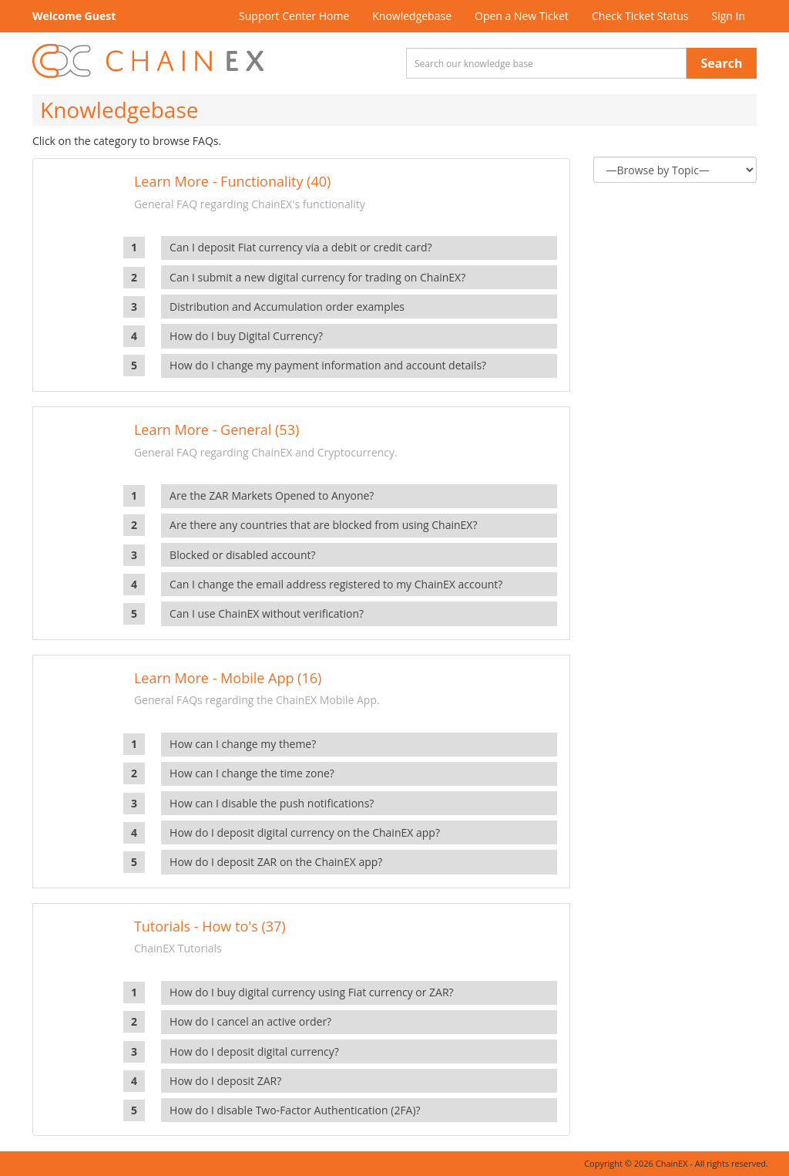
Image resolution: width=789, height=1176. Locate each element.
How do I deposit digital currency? (254, 1051)
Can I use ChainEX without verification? (267, 613)
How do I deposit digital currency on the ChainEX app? (305, 832)
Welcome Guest (74, 15)
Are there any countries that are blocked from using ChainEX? (323, 524)
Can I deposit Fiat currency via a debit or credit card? (300, 247)
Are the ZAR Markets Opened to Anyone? (272, 495)
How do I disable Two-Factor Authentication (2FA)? (295, 1110)
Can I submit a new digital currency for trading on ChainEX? (317, 277)
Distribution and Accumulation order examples (287, 306)
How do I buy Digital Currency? (246, 336)
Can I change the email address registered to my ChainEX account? (336, 584)
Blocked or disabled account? (242, 555)
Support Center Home (294, 15)
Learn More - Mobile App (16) (227, 678)
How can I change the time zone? (252, 773)
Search (722, 63)
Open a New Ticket (522, 15)
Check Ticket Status (640, 15)
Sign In (728, 15)
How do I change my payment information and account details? (328, 365)
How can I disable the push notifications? (272, 803)
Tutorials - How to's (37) (210, 926)
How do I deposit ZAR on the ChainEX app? (276, 861)
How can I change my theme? (243, 743)
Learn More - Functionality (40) (232, 181)
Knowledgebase (412, 15)
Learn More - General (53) (216, 429)
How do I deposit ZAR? (225, 1080)
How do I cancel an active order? (250, 1021)
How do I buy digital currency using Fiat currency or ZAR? (312, 992)
